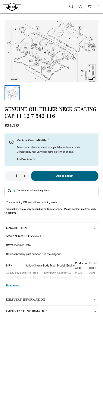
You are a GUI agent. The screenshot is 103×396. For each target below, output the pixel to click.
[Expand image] (51, 51)
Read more (12, 285)
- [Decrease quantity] (8, 176)
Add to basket (64, 175)
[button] (98, 6)
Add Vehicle (26, 159)
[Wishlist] (80, 6)
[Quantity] (16, 176)
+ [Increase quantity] (24, 176)
